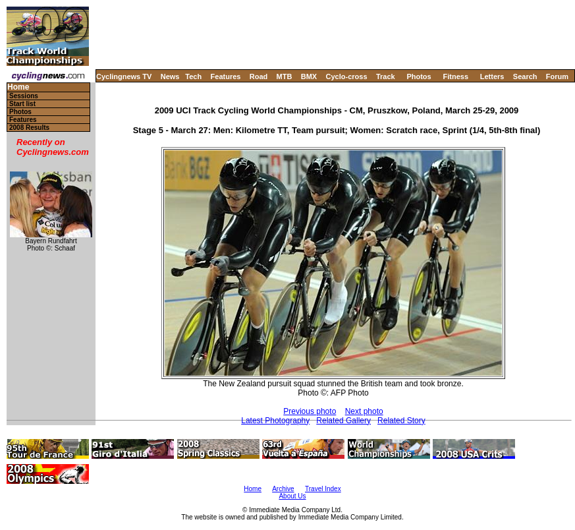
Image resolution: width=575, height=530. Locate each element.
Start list (22, 103)
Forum (557, 76)
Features (226, 76)
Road (259, 76)
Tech (193, 76)
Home (18, 87)
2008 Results (29, 127)
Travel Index (323, 488)
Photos (418, 76)
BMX (309, 76)
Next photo (364, 411)
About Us (292, 496)
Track (385, 76)
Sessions (23, 96)
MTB (284, 76)
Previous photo (309, 411)
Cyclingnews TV (123, 76)
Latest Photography (275, 420)
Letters (492, 76)
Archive (283, 488)
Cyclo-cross (347, 76)
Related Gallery (343, 420)
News (170, 76)
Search (525, 76)
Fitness (455, 76)
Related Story (401, 420)
